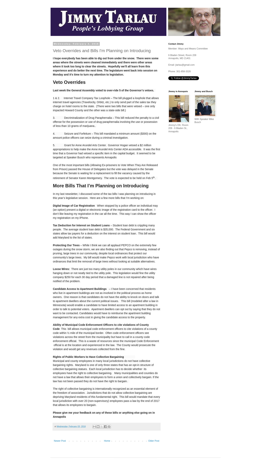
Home (107, 441)
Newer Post (60, 441)
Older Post (153, 441)
